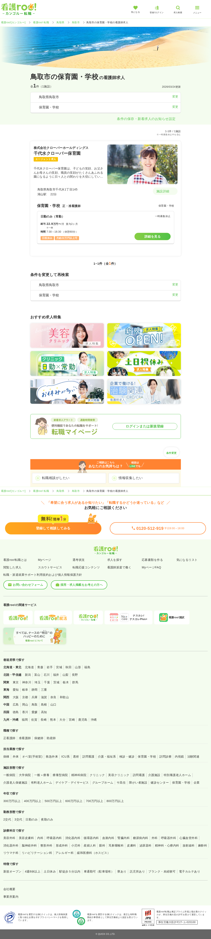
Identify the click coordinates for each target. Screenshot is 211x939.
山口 (53, 704)
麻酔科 (202, 845)
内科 (40, 838)
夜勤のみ (47, 819)
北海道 (29, 667)
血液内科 (108, 838)
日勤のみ (32, 819)
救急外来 (52, 756)
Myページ (44, 559)
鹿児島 (82, 719)
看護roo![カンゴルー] (13, 22)
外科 (155, 838)
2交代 (7, 819)
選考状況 (79, 559)
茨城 (56, 682)
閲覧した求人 (12, 567)
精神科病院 (78, 775)
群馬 (75, 682)
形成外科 (62, 845)
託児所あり (137, 871)
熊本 (53, 719)
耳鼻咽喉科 (116, 845)
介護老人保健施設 (15, 782)
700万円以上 (94, 801)
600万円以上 (74, 801)
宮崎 (72, 719)
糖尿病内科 (140, 838)
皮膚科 (131, 845)
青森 (40, 667)
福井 (56, 674)
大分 (62, 719)
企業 (197, 782)
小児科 (75, 845)
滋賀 (44, 697)
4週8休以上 (32, 871)
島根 (44, 704)
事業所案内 (10, 896)
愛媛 (35, 712)
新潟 (28, 674)
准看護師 (25, 738)
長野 (75, 674)
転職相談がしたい (56, 478)
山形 (78, 667)
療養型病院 (60, 775)
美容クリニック (118, 775)
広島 (16, 704)
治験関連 (193, 756)
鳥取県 (60, 22)
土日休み (50, 871)
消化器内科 (72, 838)
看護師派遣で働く (119, 567)
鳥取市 (76, 22)
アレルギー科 (64, 852)
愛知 (16, 689)
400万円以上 (32, 801)
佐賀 (34, 719)
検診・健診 (126, 756)
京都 (25, 697)
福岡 (25, 719)
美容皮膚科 (26, 838)
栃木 (66, 682)
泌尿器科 (145, 845)
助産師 (51, 738)
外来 (16, 756)
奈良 (53, 697)
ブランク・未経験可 (161, 871)
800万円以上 (115, 801)
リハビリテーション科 (37, 852)
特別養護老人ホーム (177, 775)
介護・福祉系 (107, 756)
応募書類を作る (152, 559)
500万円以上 (53, 801)
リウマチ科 (10, 852)
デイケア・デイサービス (72, 782)
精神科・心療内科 (167, 845)
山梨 (66, 674)
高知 (44, 712)
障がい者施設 (138, 782)
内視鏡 (179, 756)
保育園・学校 (147, 756)
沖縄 (94, 719)
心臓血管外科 (188, 838)
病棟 (6, 756)
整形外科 (46, 845)
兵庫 (35, 697)
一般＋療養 (41, 775)
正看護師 (9, 738)
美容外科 (9, 838)
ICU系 (65, 756)
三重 (44, 689)
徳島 (16, 712)
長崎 (44, 719)
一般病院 (9, 775)
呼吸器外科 (168, 838)
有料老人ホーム (41, 782)
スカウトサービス (50, 567)
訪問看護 (88, 756)
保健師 (38, 738)
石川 (47, 674)
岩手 (50, 667)
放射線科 (189, 845)
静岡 (35, 689)
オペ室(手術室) (32, 756)
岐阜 (25, 689)
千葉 (47, 682)
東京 (16, 682)
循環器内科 (91, 838)
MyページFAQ (151, 567)
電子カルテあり (189, 871)
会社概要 (9, 889)
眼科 (102, 845)
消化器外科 (10, 845)
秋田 (68, 667)
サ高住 (121, 782)
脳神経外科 (29, 845)
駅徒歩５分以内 (69, 871)
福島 (87, 667)
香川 (25, 712)
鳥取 (35, 704)
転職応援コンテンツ (86, 567)
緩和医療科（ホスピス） (93, 852)
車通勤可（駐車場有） (99, 871)
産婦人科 (90, 845)
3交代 (18, 819)
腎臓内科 (124, 838)
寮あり (121, 871)
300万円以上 (12, 801)
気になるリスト (187, 559)
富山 (37, 674)
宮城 (59, 667)
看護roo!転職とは (15, 559)
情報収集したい (131, 478)
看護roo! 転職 (41, 22)
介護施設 (154, 775)
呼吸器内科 (54, 838)
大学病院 (25, 775)
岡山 (25, 704)
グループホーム (102, 782)
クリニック (97, 775)
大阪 (16, 697)
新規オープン (12, 871)
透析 (76, 756)
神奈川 (26, 682)
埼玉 (38, 682)
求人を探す (114, 559)
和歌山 (64, 697)
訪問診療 (165, 756)
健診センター (160, 782)
